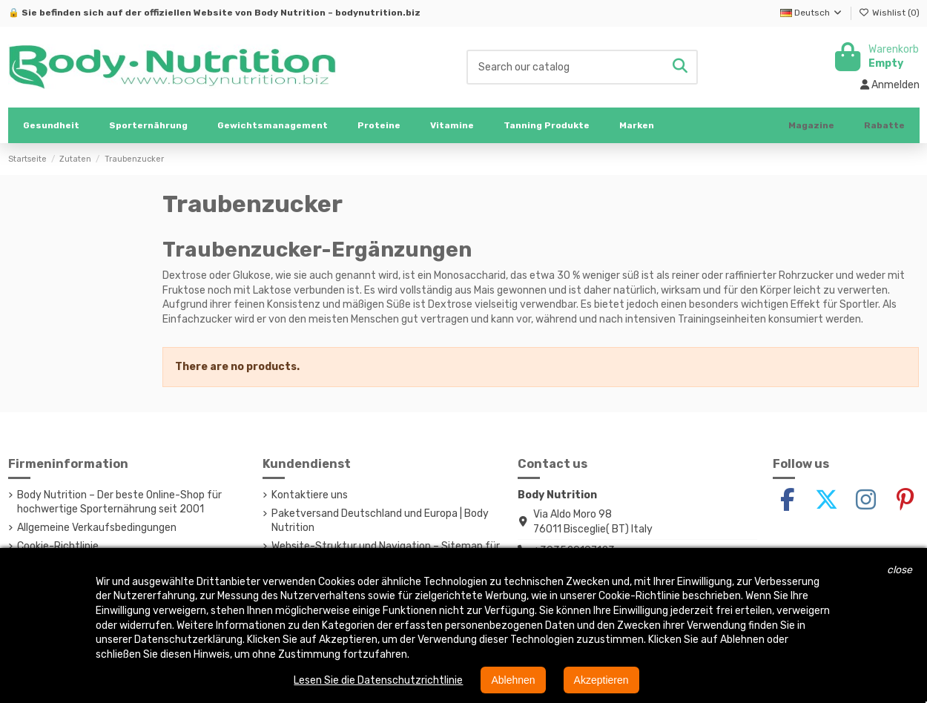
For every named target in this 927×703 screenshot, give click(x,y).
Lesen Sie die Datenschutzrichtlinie (378, 680)
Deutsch (811, 12)
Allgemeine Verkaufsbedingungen (97, 527)
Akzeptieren (601, 680)
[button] (148, 125)
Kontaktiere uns (309, 495)
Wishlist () (889, 12)
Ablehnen (513, 680)
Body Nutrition (290, 12)
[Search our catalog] (680, 67)
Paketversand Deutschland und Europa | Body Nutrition (380, 521)
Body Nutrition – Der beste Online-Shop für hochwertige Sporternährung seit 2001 (119, 502)
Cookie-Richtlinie (58, 546)
